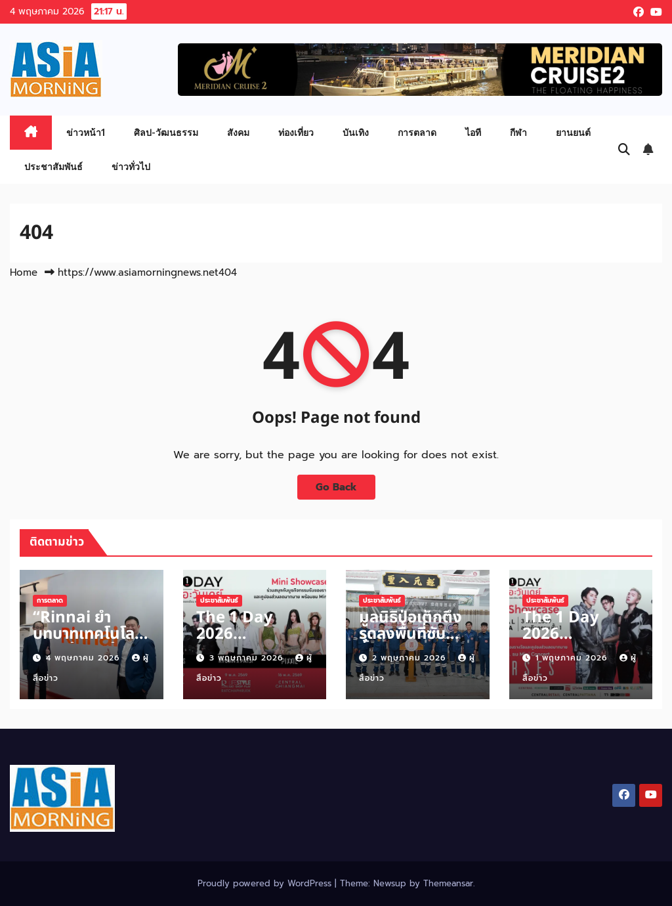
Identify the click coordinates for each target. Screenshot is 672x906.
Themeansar (448, 883)
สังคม (238, 132)
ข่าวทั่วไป (131, 166)
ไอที (473, 132)
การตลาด (417, 132)
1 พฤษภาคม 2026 (573, 658)
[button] (624, 149)
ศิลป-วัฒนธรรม (166, 132)
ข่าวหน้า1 (85, 132)
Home (23, 272)
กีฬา (518, 132)
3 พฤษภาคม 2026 (247, 658)
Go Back (336, 486)
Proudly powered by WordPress (266, 883)
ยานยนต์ (573, 132)
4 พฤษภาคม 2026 (84, 658)
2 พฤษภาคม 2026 (410, 658)
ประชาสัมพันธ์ (53, 166)
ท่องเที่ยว (296, 132)
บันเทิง (356, 132)
